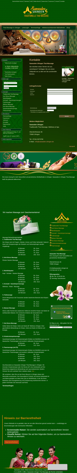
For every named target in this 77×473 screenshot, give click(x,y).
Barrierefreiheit (11, 442)
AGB (31, 1)
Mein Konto (8, 76)
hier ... (34, 371)
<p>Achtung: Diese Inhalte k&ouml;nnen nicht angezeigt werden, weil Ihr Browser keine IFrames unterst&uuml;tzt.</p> (21, 401)
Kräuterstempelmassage (10, 108)
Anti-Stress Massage (9, 96)
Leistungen (25, 27)
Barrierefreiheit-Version (17, 1)
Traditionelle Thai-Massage (10, 94)
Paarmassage (7, 110)
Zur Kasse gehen (10, 74)
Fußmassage (7, 102)
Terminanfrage (35, 27)
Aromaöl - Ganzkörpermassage (12, 100)
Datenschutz (45, 1)
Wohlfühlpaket (7, 98)
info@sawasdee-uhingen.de (44, 141)
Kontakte (62, 1)
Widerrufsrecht (37, 1)
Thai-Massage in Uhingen (11, 27)
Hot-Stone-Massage (8, 106)
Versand (57, 1)
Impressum (51, 1)
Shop (68, 27)
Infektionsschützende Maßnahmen (53, 27)
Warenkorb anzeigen (11, 63)
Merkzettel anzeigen (11, 72)
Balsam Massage (8, 104)
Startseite (26, 1)
